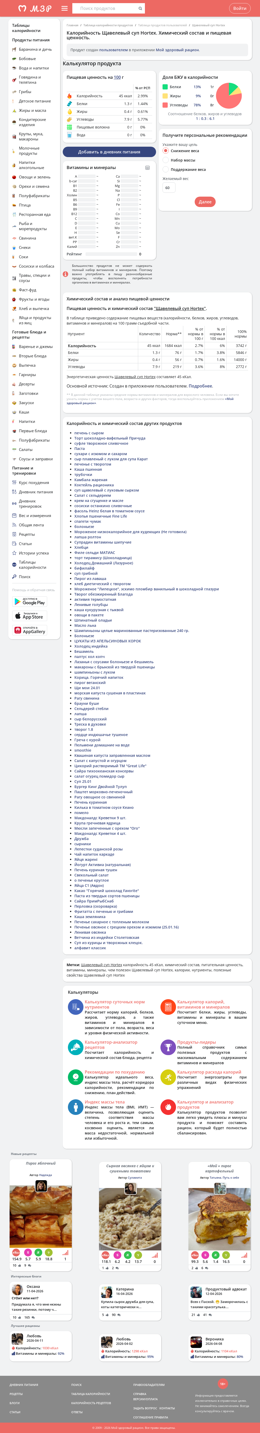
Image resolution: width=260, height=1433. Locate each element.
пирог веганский (90, 682)
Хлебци (81, 547)
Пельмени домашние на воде (102, 745)
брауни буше (86, 703)
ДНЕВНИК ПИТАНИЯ (24, 1385)
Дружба (81, 838)
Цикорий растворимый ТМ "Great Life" (110, 765)
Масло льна (85, 625)
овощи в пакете (89, 614)
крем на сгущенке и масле (98, 500)
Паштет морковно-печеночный (103, 791)
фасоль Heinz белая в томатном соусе (109, 510)
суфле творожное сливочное (101, 443)
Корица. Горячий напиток (98, 677)
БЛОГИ (15, 1403)
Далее (205, 202)
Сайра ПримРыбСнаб (94, 901)
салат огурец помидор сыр (99, 776)
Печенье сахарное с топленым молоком (111, 921)
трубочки (83, 474)
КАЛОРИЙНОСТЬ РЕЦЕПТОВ (91, 1403)
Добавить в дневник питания (109, 152)
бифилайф (84, 568)
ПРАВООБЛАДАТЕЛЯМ (149, 1385)
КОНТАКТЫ (167, 1408)
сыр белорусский (90, 718)
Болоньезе (84, 635)
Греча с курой (87, 739)
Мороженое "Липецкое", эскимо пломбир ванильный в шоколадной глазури (146, 588)
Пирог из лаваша (90, 578)
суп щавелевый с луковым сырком (106, 490)
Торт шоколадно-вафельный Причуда (109, 438)
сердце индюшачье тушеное (101, 734)
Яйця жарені (85, 859)
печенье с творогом (92, 464)
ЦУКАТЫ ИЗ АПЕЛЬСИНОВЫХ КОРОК (107, 640)
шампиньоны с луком (94, 672)
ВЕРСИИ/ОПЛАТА (145, 1399)
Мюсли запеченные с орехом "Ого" (107, 828)
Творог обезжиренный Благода (103, 594)
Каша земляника (90, 916)
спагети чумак (87, 521)
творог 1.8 (83, 729)
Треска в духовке (90, 724)
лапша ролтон (87, 536)
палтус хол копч (89, 656)
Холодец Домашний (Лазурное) (103, 562)
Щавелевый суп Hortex (208, 25)
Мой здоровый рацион (177, 49)
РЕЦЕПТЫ (16, 1394)
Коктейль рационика (94, 484)
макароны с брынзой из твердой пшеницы (114, 666)
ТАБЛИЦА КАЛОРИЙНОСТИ (90, 1394)
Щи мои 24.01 (87, 687)
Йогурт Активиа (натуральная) (102, 864)
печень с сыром (89, 432)
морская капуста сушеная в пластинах (110, 692)
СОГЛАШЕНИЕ (143, 1417)
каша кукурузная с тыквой (99, 609)
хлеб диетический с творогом (102, 583)
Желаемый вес (176, 178)
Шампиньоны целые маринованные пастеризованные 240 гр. (131, 630)
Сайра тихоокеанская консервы (103, 771)
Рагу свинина (86, 698)
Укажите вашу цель (180, 144)
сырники (82, 843)
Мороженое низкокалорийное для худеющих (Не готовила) (130, 531)
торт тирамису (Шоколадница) (103, 557)
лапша (80, 713)
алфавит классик (90, 947)
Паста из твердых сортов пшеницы (106, 895)
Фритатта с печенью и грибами (103, 911)
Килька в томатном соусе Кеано (104, 807)
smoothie (82, 750)
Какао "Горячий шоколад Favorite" (106, 890)
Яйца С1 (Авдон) (89, 885)
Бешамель (84, 651)
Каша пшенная (88, 469)
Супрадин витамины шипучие (102, 542)
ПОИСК (76, 1385)
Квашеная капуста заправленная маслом (112, 755)
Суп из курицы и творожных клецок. (108, 942)
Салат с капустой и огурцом (100, 760)
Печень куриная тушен (95, 869)
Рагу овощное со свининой (99, 797)
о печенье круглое (91, 880)
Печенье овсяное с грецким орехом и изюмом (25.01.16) (126, 927)
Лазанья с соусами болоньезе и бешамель (113, 661)
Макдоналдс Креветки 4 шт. (100, 833)
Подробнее (200, 386)
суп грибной (86, 573)
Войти (240, 8)
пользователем (113, 49)
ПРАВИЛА (161, 1417)
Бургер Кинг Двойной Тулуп (100, 786)
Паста (79, 448)
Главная (72, 25)
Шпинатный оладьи (93, 620)
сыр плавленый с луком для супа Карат (111, 458)
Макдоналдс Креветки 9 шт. (100, 817)
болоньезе (84, 526)
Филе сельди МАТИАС (94, 552)
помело (81, 812)
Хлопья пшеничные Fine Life (100, 516)
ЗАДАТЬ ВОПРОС (145, 1408)
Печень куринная (90, 802)
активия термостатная (95, 599)
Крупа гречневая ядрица (97, 823)
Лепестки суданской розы (98, 849)
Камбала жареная (90, 479)
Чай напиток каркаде (94, 854)
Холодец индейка (91, 646)
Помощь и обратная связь (33, 590)
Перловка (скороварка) (95, 906)
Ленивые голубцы (91, 604)
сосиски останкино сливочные (103, 505)
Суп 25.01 (83, 781)
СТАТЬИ (15, 1412)
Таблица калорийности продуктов (108, 25)
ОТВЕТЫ (77, 1412)
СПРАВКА (139, 1394)
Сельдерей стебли (91, 708)
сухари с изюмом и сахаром (100, 453)
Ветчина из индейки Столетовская (106, 937)
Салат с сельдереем (92, 495)
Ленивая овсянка (90, 932)
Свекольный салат (91, 875)
